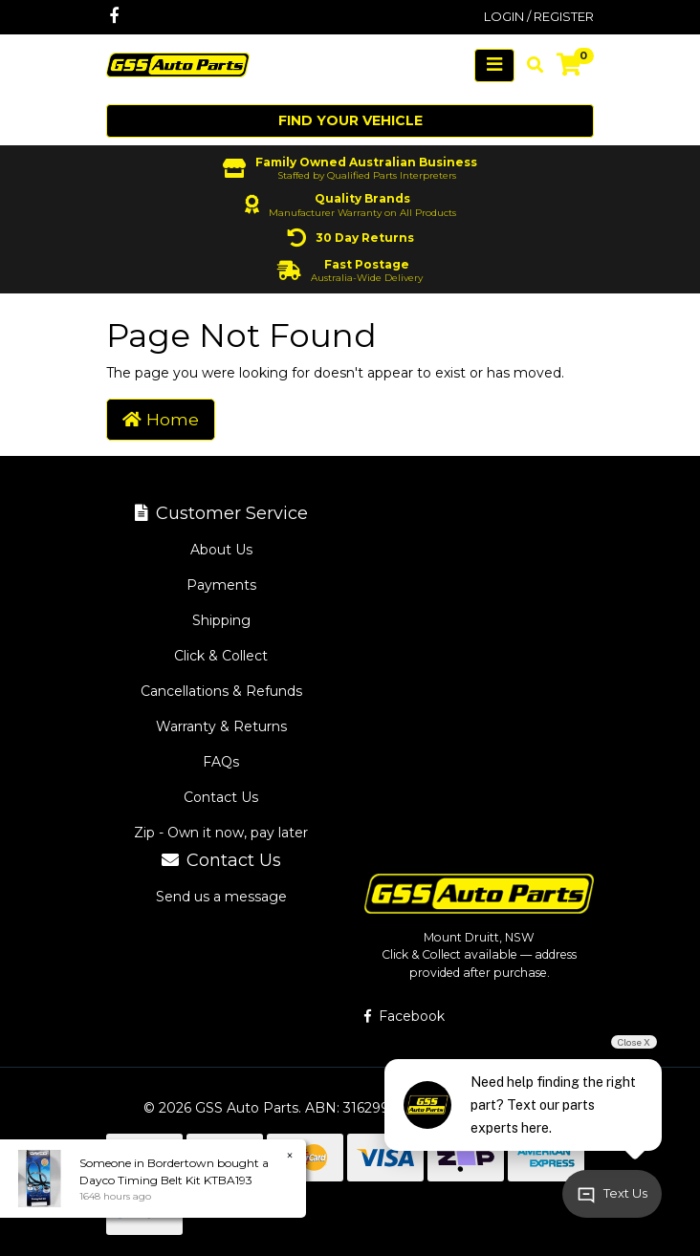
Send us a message (221, 896)
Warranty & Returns (221, 726)
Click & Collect (221, 655)
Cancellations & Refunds (221, 691)
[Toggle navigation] (494, 65)
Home (160, 419)
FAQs (221, 761)
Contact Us (221, 797)
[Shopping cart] (569, 65)
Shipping (221, 620)
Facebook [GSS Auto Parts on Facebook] (404, 1016)
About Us (221, 549)
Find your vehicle (350, 120)
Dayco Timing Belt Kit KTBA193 (165, 1180)
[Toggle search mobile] (529, 65)
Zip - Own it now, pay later (221, 832)
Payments (221, 585)
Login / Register (539, 16)
